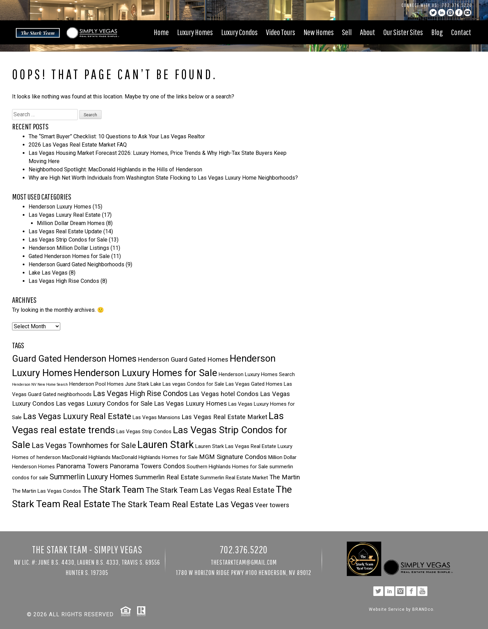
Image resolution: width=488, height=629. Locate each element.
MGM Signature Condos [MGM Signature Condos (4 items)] (233, 457)
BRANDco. (423, 609)
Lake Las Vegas (48, 272)
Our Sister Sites (403, 32)
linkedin (441, 12)
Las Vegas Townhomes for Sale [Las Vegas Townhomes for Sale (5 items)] (84, 445)
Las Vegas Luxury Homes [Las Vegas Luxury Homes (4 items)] (190, 403)
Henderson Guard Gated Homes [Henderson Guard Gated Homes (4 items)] (183, 359)
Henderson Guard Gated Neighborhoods (76, 264)
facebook (459, 12)
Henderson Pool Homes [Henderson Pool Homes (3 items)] (96, 384)
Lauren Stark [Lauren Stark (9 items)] (165, 444)
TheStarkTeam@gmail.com (244, 562)
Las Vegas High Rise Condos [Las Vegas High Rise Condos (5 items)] (140, 393)
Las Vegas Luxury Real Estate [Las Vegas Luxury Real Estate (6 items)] (77, 416)
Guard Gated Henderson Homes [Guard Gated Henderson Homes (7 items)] (74, 358)
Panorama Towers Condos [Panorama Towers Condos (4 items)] (147, 466)
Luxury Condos (239, 32)
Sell (347, 32)
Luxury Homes (195, 32)
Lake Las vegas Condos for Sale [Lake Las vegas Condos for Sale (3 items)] (187, 384)
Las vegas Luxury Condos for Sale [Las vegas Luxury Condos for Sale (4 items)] (104, 403)
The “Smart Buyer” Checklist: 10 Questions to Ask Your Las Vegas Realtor (117, 136)
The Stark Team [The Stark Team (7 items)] (113, 489)
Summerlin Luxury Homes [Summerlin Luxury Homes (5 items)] (91, 476)
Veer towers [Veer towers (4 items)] (272, 505)
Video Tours (280, 32)
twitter (433, 12)
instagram (450, 12)
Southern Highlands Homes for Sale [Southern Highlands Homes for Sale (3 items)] (227, 466)
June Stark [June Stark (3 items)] (137, 384)
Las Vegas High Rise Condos (64, 281)
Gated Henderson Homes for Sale (69, 256)
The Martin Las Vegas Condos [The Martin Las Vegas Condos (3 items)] (46, 491)
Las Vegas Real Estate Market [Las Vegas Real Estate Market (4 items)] (224, 417)
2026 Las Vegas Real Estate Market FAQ (78, 144)
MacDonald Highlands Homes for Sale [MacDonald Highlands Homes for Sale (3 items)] (155, 457)
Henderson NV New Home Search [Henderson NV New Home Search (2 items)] (40, 384)
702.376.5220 (457, 5)
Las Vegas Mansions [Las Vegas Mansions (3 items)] (156, 417)
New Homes (318, 32)
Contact (461, 32)
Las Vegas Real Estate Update (65, 231)
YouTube (467, 12)
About (367, 32)
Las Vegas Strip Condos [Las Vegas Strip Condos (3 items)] (144, 431)
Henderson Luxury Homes (60, 206)
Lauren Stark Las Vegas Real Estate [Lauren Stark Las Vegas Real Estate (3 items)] (235, 446)
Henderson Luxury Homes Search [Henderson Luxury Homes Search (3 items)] (257, 374)
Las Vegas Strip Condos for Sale (68, 239)
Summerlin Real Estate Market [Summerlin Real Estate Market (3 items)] (234, 478)
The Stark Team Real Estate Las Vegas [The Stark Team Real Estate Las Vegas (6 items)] (182, 504)
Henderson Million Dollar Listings (69, 248)
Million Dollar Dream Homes (71, 223)
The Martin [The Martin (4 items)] (284, 477)
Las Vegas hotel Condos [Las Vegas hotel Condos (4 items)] (224, 394)
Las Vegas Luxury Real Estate (65, 215)
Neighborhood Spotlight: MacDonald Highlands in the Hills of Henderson (115, 169)
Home (161, 32)
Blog (437, 32)
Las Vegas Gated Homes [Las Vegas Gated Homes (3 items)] (254, 384)
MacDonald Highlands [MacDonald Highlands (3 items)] (86, 457)
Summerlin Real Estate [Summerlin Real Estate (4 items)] (167, 477)
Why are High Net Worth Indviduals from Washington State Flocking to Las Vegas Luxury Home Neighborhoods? (163, 177)
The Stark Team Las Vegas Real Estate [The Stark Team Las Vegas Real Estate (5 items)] (210, 490)
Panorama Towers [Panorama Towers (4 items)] (82, 466)
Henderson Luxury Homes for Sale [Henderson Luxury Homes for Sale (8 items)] (145, 373)
